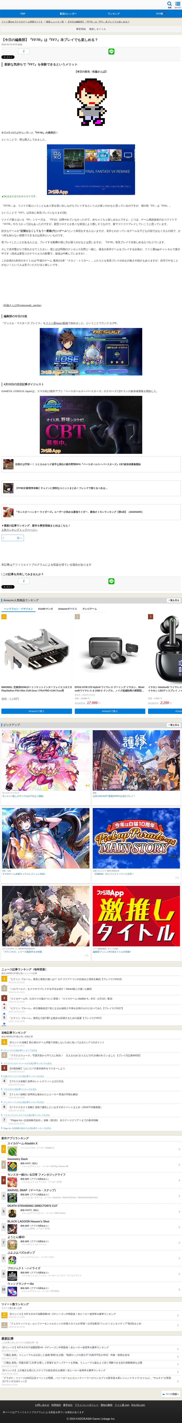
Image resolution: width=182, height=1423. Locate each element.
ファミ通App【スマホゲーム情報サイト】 (22, 21)
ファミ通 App (12, 5)
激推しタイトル (97, 29)
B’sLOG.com (138, 1405)
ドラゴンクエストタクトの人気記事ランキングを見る (26, 1115)
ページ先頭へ (172, 1394)
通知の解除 (107, 1405)
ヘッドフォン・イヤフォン (18, 608)
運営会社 (68, 1405)
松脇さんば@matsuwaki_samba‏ (22, 305)
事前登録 (81, 29)
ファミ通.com (122, 1405)
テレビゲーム (89, 608)
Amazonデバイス (67, 608)
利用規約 (56, 1405)
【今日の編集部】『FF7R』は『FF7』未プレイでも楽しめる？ (98, 21)
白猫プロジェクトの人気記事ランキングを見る (23, 1076)
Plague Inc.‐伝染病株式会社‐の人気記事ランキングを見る (27, 1128)
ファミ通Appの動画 (57, 323)
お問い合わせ (42, 1405)
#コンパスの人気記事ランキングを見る (20, 1050)
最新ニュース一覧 (55, 21)
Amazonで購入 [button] (37, 711)
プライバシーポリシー (87, 1405)
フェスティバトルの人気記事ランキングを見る (23, 1102)
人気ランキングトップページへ (19, 529)
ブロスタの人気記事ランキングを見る (19, 1089)
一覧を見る (173, 600)
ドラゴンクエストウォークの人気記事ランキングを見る (27, 1063)
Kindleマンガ (45, 608)
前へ (19, 537)
